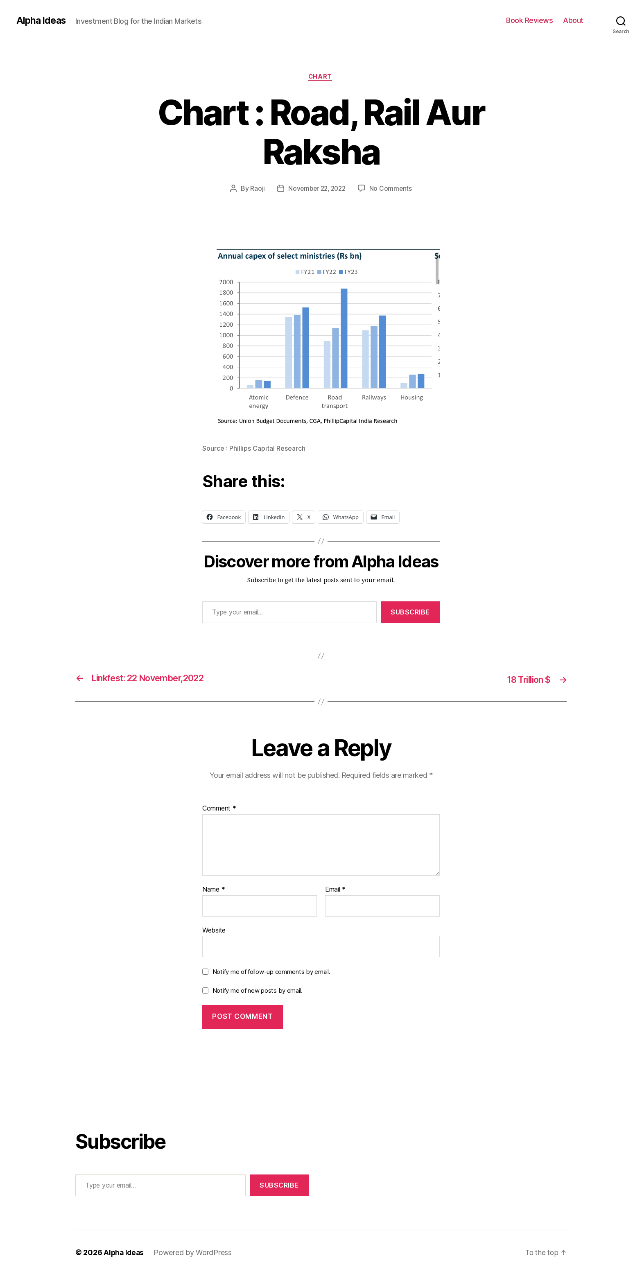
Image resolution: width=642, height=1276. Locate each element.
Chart (321, 77)
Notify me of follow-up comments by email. (271, 972)
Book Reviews (529, 20)
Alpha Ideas (42, 20)
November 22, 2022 (316, 189)
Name (213, 890)
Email (335, 890)
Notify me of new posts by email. (257, 991)
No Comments (392, 189)
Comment (219, 809)
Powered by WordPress (194, 1253)
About (573, 20)
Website (214, 930)
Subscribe (410, 613)
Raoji (255, 189)
